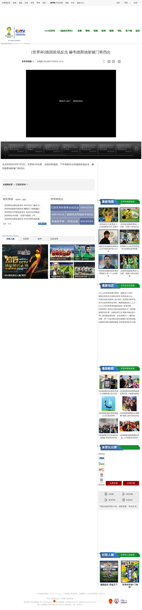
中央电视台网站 (43, 594)
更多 (44, 3)
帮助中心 (102, 594)
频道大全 (80, 3)
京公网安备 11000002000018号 (65, 602)
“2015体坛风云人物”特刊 (15, 275)
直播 (67, 3)
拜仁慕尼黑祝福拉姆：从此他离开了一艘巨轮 (117, 316)
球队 (120, 31)
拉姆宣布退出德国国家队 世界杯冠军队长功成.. (118, 322)
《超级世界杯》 (66, 31)
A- (109, 61)
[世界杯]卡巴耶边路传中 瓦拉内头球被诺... (22, 212)
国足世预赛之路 (81, 276)
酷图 (112, 31)
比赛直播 (114, 483)
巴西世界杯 (21, 185)
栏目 (73, 3)
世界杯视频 (27, 61)
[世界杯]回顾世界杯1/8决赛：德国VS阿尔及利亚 (129, 273)
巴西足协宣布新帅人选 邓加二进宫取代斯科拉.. (118, 299)
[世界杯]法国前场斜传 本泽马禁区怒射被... (22, 219)
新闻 (14, 3)
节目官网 (59, 3)
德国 (24, 200)
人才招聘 (66, 594)
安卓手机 (112, 500)
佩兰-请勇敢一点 (57, 276)
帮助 (126, 3)
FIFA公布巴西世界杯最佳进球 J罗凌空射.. (115, 306)
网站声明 (74, 594)
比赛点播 (131, 483)
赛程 (87, 31)
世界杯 (18, 200)
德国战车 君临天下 (109, 585)
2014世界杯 (50, 31)
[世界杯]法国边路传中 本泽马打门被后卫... (22, 205)
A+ (113, 61)
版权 (138, 31)
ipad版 (111, 494)
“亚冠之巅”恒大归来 (58, 259)
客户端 (129, 31)
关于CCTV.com (55, 594)
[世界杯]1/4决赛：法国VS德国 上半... (20, 215)
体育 (32, 3)
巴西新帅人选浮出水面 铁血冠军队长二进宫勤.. (118, 309)
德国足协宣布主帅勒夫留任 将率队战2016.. (116, 296)
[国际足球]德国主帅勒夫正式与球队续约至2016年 (108, 248)
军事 (38, 3)
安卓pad (129, 500)
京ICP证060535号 (46, 602)
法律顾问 (82, 594)
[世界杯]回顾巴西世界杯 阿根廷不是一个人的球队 (108, 273)
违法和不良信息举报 (31, 602)
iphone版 (129, 494)
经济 (26, 3)
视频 (20, 3)
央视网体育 (8, 185)
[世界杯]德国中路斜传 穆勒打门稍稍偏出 (22, 209)
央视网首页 (6, 3)
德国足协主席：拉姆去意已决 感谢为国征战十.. (118, 312)
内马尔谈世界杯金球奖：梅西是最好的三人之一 (118, 303)
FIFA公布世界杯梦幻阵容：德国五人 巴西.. (116, 293)
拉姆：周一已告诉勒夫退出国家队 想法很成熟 (117, 319)
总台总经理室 (92, 594)
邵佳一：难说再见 (82, 259)
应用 (135, 3)
